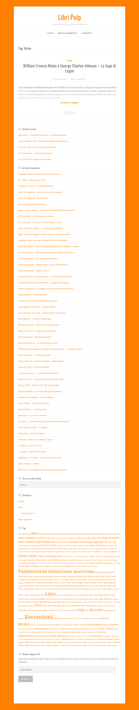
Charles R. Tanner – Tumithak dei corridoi (38, 373)
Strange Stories (81, 632)
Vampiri (60, 642)
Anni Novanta (71, 538)
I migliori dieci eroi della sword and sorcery (39, 174)
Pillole (38, 605)
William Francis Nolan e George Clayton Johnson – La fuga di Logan (69, 68)
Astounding (90, 545)
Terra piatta (49, 639)
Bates (34, 549)
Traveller (99, 639)
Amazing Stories (61, 533)
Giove (56, 583)
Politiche (22, 610)
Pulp (80, 610)
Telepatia (97, 636)
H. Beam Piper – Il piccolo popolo (33, 367)
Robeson (40, 625)
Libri (69, 60)
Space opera (106, 628)
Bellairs (65, 549)
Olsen (89, 602)
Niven (49, 602)
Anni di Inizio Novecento (46, 538)
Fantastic (56, 576)
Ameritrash (73, 534)
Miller (101, 599)
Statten (43, 632)
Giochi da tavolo (32, 582)
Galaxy (90, 580)
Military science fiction (91, 599)
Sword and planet (42, 636)
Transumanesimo (90, 639)
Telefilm (89, 636)
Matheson (50, 599)
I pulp (50, 33)
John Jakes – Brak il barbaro (31, 433)
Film (34, 579)
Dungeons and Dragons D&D (101, 563)
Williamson (57, 645)
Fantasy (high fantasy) (85, 576)
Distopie (32, 563)
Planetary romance (84, 605)
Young (108, 645)
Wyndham (95, 645)
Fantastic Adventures (68, 576)
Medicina (64, 599)
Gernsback (102, 580)
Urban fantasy (47, 642)
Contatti (87, 33)
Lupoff (79, 595)
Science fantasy (94, 624)
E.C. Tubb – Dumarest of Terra (32, 180)
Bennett (92, 549)
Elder (42, 566)
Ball (115, 545)
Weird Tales (24, 645)
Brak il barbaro (59, 552)
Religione (57, 618)
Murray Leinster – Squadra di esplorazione (38, 325)
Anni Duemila (61, 538)
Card (118, 552)
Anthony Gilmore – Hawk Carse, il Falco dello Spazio (42, 264)
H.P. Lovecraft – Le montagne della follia (37, 147)
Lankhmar (109, 589)
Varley (73, 642)
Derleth (99, 560)
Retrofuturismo (67, 618)
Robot (45, 625)
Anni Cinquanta (26, 537)
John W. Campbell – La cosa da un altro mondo (40, 192)
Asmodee (81, 545)
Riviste (24, 624)
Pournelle (51, 610)
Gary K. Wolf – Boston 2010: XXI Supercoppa (38, 385)
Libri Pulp (69, 17)
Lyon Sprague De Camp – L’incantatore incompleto (42, 313)
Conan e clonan (95, 556)
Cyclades (79, 560)
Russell (62, 625)
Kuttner (93, 589)
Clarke (63, 556)
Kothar (81, 589)
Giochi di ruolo (47, 582)
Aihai (20, 534)
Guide (74, 583)
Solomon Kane (55, 629)
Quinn (87, 610)
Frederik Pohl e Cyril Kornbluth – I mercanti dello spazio (45, 276)
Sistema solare (42, 628)
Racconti (96, 610)
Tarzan (78, 636)
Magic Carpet (35, 599)
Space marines (94, 629)
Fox (62, 580)
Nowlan (79, 602)
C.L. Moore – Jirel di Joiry (29, 445)
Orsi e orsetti (97, 602)
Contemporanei (108, 556)
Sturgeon (90, 632)
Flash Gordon (47, 580)
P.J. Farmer (117, 602)
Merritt (71, 599)
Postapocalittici (42, 610)
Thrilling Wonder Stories (69, 639)
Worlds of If (87, 645)
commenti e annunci (81, 556)
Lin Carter (60, 595)
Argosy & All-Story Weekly (45, 545)
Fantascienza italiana (25, 576)
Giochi (21, 501)
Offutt (85, 602)
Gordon (68, 583)
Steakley (49, 632)
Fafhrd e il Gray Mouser (89, 566)
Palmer (24, 606)
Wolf (68, 645)
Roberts (33, 625)
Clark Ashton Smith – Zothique (32, 427)
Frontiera (83, 579)
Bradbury (50, 552)
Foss (54, 580)
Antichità (65, 542)
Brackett (43, 552)
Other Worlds (107, 602)
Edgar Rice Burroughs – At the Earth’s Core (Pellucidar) (44, 234)
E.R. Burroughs (24, 566)
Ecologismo (35, 566)
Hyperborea (49, 586)
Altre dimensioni (46, 534)
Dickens (109, 560)
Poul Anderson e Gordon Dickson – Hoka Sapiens (41, 361)
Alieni (35, 533)
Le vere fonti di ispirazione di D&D (34, 159)
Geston (108, 580)
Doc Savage (40, 563)
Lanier (103, 589)
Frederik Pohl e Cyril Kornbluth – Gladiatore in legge (43, 282)
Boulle (37, 552)
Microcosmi (78, 599)
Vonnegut (103, 642)
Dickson (115, 560)
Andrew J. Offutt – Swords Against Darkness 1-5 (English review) (48, 246)
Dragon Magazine (68, 563)
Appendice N (100, 541)
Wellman (33, 645)
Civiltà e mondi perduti (49, 556)
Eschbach (54, 566)
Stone (55, 632)
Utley (55, 642)
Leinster (26, 595)
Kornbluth (74, 589)
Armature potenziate (64, 545)
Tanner (72, 636)
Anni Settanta (26, 541)
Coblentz (69, 556)
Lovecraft (68, 595)
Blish (115, 549)
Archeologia (111, 542)
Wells (39, 645)
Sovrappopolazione (81, 629)
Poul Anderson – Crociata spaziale (34, 355)
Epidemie (47, 566)
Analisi (81, 534)
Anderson (117, 534)
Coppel (49, 560)
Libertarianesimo (37, 595)
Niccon (30, 602)
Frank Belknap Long (72, 580)
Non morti (61, 602)
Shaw (20, 629)
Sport (27, 632)
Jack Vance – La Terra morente (32, 415)
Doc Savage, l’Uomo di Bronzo (32, 204)
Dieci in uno (23, 563)
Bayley (38, 549)
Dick (104, 560)
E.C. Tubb (116, 563)
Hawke (99, 583)
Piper (45, 606)
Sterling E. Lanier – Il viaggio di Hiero (36, 186)
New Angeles (114, 599)
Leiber (20, 595)
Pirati (49, 606)
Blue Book (26, 552)
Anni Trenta (42, 542)
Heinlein (106, 583)
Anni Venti (56, 542)
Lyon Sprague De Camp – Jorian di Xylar (37, 306)
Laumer (116, 589)
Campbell (112, 552)
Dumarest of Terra (82, 563)
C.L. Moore (104, 552)
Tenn (112, 636)
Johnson (43, 589)
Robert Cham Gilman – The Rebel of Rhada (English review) (46, 210)
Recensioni (38, 617)
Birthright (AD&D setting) (104, 549)
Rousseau (51, 625)
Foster (58, 580)
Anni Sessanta (110, 537)
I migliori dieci (28, 513)
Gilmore (21, 583)
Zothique (114, 645)
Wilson (63, 645)
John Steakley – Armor (28, 463)
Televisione (106, 636)
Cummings (63, 560)
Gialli (113, 580)
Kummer (87, 589)
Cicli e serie (27, 555)
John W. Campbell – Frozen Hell (33, 198)
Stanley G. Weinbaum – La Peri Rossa (35, 397)
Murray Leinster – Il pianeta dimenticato (37, 331)
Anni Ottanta (81, 538)
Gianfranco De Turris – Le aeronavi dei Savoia (40, 457)
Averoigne (110, 545)
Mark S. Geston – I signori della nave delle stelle (41, 379)
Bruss (79, 552)
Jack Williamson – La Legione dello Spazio (38, 258)
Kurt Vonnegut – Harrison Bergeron (35, 153)
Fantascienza (32, 571)
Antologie (74, 541)
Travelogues (108, 639)
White (44, 645)
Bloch (20, 552)
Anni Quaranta (94, 537)
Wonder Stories (76, 645)
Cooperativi (22, 560)
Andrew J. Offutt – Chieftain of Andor (35, 439)
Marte (43, 599)
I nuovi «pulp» (93, 586)
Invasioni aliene (105, 586)
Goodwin (62, 583)
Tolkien (80, 639)
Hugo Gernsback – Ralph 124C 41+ (34, 270)
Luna (74, 595)
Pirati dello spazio (59, 606)
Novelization (71, 602)
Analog (110, 534)
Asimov (75, 545)
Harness (87, 583)
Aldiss (24, 534)
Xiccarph (102, 645)
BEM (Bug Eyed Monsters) (79, 549)
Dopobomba (57, 563)
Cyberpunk (71, 560)
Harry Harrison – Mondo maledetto (34, 337)
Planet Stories (99, 606)
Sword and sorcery (59, 635)
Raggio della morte (110, 610)
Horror (112, 582)
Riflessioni (105, 618)
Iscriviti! (25, 679)
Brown (68, 552)
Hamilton (80, 583)
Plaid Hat (70, 606)
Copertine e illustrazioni (36, 560)
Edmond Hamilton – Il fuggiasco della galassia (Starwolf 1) (45, 288)
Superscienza (26, 635)
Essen (60, 566)
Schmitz (82, 625)
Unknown (37, 642)
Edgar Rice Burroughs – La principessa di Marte (40, 228)
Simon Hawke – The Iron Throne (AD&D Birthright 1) (43, 141)
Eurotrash (76, 566)
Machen (91, 595)
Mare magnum (25, 519)
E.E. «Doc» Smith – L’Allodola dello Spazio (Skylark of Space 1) (46, 252)
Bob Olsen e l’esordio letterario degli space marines (42, 469)
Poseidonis (31, 610)
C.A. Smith (95, 551)
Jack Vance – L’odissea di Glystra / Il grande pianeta (42, 135)
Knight (68, 589)
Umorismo (29, 642)
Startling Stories (34, 632)
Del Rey (93, 560)
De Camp (86, 560)
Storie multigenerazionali (66, 632)
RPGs (58, 624)
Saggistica (69, 625)
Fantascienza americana (71, 571)
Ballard (20, 549)
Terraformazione (28, 639)
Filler (30, 580)
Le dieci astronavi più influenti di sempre (38, 300)
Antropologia (86, 542)
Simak (32, 629)
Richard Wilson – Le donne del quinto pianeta (40, 391)
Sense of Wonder (110, 624)
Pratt (57, 610)
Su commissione (100, 632)
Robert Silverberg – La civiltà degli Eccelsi (38, 343)
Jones (48, 589)
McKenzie (57, 599)
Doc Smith (48, 563)
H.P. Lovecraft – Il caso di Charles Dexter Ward (39, 222)
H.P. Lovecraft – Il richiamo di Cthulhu (36, 216)
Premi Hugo (64, 610)
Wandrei (109, 642)
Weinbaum (116, 642)
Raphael (21, 618)
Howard (21, 586)
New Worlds (22, 602)
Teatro (83, 636)
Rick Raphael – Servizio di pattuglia (35, 319)
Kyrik (99, 589)
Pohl (112, 606)
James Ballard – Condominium (32, 294)
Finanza (39, 580)
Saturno (76, 625)
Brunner (74, 552)
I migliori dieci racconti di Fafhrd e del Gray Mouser (43, 240)
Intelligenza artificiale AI (77, 586)
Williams (49, 645)
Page (20, 606)
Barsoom (27, 548)
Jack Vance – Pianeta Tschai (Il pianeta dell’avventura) (44, 421)
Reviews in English (80, 618)
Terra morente (39, 639)
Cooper (117, 556)
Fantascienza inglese (104, 572)
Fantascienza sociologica (43, 576)
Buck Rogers (86, 552)
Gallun (96, 580)
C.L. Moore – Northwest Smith (32, 451)
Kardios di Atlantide (58, 589)
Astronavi (100, 545)
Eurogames (67, 566)
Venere (78, 642)
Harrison (94, 583)
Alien (29, 534)
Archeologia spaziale (26, 545)
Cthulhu (55, 560)
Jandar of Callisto (34, 589)
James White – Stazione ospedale (33, 403)
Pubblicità (72, 610)
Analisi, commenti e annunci (95, 534)
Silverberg (26, 629)
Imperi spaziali (60, 586)
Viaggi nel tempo (88, 642)
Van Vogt (67, 642)
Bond (33, 552)
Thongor (57, 639)
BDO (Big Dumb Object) (52, 548)
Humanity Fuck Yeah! (34, 586)
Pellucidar (31, 606)
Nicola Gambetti (67, 33)
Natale (106, 599)
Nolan (54, 602)
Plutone (107, 606)
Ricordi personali (94, 618)
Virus (97, 642)
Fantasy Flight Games (102, 576)
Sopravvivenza (67, 629)
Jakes (25, 589)
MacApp (85, 595)
